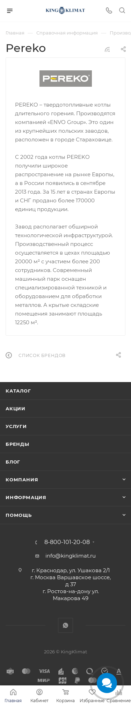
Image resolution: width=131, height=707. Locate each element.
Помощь (19, 515)
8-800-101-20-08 (67, 542)
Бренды (17, 444)
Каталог (18, 391)
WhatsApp (65, 625)
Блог (13, 462)
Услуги (16, 426)
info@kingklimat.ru (70, 555)
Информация (26, 497)
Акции (16, 408)
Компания (22, 479)
